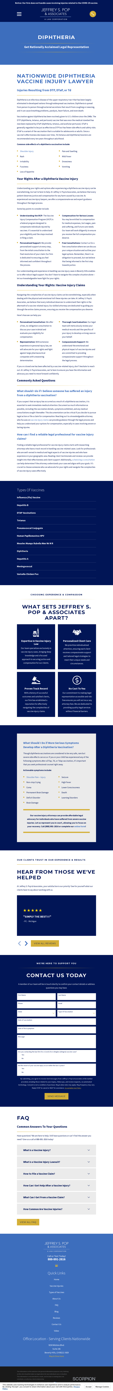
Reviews (56, 1318)
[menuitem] (56, 497)
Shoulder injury (27, 151)
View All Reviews (45, 943)
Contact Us (56, 1324)
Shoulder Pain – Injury (36, 777)
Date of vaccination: (25, 1020)
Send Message (56, 1096)
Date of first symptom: (26, 1028)
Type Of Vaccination (65, 1012)
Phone (20, 1003)
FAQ (56, 1305)
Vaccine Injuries (56, 1286)
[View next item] (26, 943)
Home (56, 1279)
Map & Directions (56, 1356)
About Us (56, 1298)
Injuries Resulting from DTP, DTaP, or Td (44, 90)
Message (21, 1037)
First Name (22, 995)
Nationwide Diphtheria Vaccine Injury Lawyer (56, 79)
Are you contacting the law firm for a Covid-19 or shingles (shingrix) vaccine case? (47, 1052)
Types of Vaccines (56, 1292)
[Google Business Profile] (56, 1265)
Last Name (62, 995)
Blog (56, 1311)
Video (56, 1331)
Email (60, 1003)
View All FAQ (28, 1222)
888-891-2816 (56, 1259)
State (20, 1012)
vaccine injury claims (39, 420)
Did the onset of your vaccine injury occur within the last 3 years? (41, 1065)
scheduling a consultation (83, 459)
